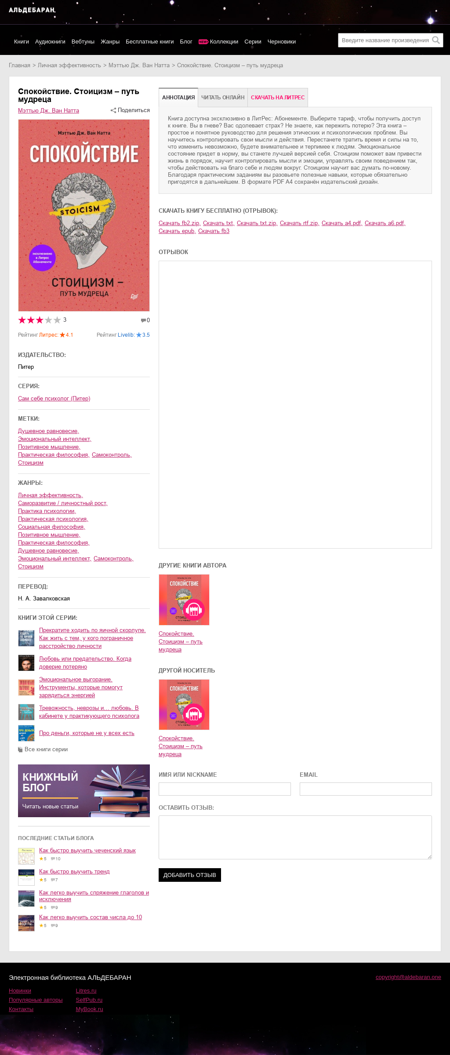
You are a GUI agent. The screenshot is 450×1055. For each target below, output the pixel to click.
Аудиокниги (50, 41)
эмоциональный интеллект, (54, 439)
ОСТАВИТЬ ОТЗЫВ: (186, 807)
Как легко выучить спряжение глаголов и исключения (94, 895)
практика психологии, (47, 511)
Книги (21, 41)
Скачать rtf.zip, (299, 223)
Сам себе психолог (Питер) (54, 398)
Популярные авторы (36, 1000)
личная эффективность (69, 65)
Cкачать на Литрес (278, 98)
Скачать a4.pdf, (342, 223)
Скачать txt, (219, 223)
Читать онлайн (222, 98)
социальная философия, (51, 527)
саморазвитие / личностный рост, (63, 503)
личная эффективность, (50, 495)
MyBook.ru (89, 1009)
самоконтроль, (112, 454)
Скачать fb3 (213, 231)
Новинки (20, 990)
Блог (186, 41)
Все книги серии (46, 749)
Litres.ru (86, 990)
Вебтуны (83, 41)
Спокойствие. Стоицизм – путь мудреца (181, 641)
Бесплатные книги (150, 41)
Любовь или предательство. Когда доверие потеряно (85, 662)
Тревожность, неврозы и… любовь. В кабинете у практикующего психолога (89, 712)
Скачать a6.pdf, (385, 223)
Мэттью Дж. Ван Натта (139, 65)
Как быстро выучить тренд (74, 871)
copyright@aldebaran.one (408, 977)
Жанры (110, 41)
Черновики (282, 41)
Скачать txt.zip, (257, 223)
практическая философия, (54, 454)
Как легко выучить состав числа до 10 (90, 917)
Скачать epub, (177, 231)
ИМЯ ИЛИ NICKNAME (188, 774)
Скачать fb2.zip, (180, 223)
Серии (252, 41)
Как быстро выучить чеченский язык (87, 850)
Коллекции (224, 41)
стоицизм (31, 462)
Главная (19, 65)
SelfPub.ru (89, 1000)
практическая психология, (53, 519)
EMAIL (309, 774)
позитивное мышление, (49, 447)
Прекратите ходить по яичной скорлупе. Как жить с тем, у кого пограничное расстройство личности (92, 638)
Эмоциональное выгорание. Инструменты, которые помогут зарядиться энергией (81, 687)
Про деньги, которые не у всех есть (86, 733)
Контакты (21, 1009)
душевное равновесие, (48, 431)
